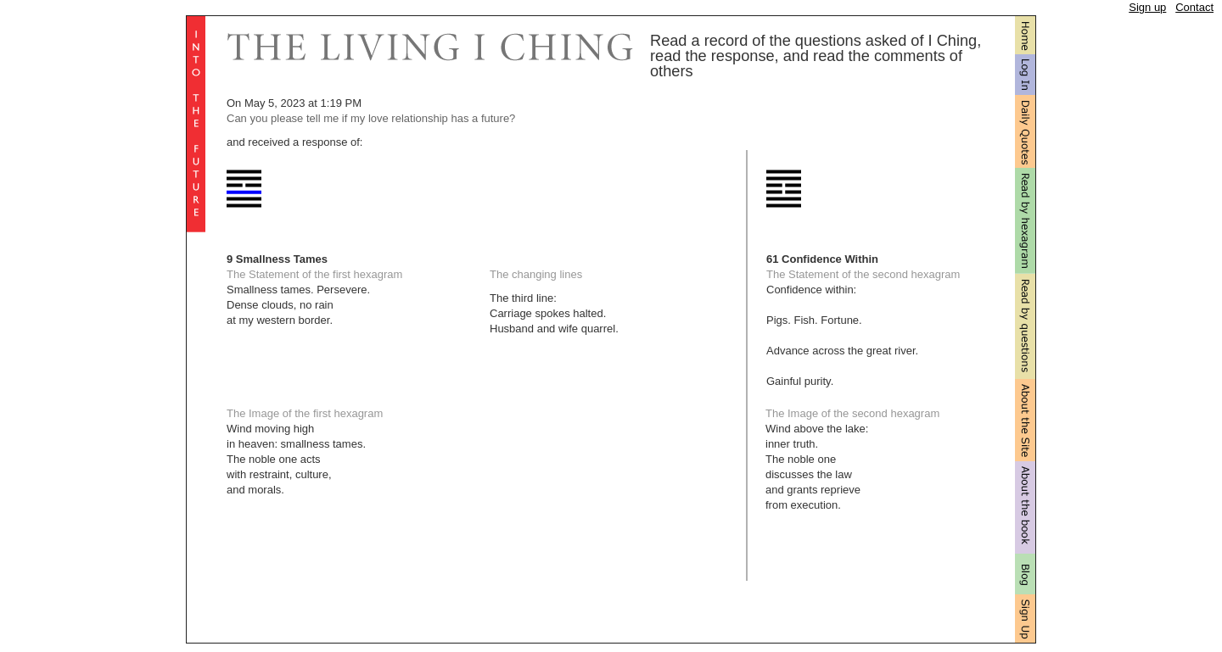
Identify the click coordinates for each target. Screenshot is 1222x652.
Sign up (1147, 7)
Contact (1194, 7)
